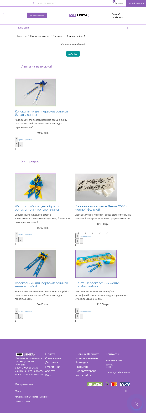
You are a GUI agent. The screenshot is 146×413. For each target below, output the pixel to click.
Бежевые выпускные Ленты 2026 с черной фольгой (101, 208)
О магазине (53, 358)
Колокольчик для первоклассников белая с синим (41, 113)
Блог (48, 375)
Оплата (50, 354)
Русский (115, 14)
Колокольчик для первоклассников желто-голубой (41, 284)
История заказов (86, 358)
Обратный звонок (37, 15)
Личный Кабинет (87, 354)
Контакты (112, 354)
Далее (73, 53)
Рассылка (81, 366)
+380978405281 (114, 360)
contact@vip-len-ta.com (118, 372)
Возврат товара (85, 371)
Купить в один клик (25, 140)
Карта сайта (83, 375)
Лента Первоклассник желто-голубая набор (97, 284)
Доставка (51, 362)
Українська (117, 17)
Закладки (81, 362)
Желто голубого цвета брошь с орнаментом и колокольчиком (38, 208)
